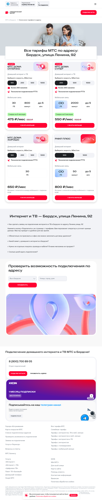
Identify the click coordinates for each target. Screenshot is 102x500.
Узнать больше (27, 125)
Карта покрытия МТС (14, 430)
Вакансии (55, 478)
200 (22, 83)
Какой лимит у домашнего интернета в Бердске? (28, 241)
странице (45, 489)
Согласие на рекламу (88, 487)
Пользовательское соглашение (68, 488)
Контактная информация (61, 475)
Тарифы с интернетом (60, 443)
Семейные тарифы (58, 430)
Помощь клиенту (57, 472)
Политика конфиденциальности (53, 487)
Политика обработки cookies (62, 482)
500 (32, 83)
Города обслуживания (14, 426)
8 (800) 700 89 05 (28, 5)
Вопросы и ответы (12, 449)
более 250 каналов (19, 88)
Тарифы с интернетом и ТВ (62, 439)
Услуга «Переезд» (12, 444)
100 (12, 83)
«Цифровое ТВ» (11, 468)
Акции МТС (9, 478)
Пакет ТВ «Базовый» (13, 472)
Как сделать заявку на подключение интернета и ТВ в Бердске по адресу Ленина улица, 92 (45, 224)
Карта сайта (56, 469)
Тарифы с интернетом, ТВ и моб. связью (67, 433)
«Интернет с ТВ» (12, 465)
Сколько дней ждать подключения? (22, 252)
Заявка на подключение (15, 441)
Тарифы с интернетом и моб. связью (65, 436)
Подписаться (16, 416)
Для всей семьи (57, 466)
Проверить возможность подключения (21, 437)
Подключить (27, 229)
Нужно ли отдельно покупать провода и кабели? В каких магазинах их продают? (41, 247)
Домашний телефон (13, 475)
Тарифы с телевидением (61, 446)
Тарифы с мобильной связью (62, 449)
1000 (42, 83)
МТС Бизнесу (10, 454)
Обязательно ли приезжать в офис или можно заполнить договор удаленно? (39, 236)
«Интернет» (10, 462)
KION (53, 459)
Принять (73, 495)
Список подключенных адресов (18, 433)
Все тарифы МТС (58, 426)
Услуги (8, 459)
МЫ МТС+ (55, 462)
